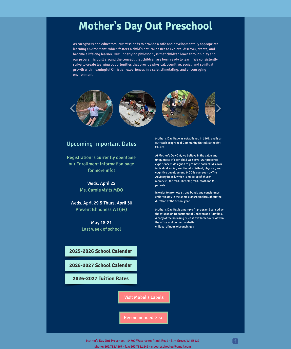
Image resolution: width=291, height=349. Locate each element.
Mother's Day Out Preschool (145, 26)
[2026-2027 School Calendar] (101, 265)
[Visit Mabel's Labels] (144, 297)
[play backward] (72, 108)
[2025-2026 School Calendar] (101, 251)
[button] (94, 108)
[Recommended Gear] (143, 318)
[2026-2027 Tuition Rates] (101, 278)
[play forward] (218, 108)
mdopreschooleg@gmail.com (171, 347)
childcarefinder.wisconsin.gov (174, 226)
